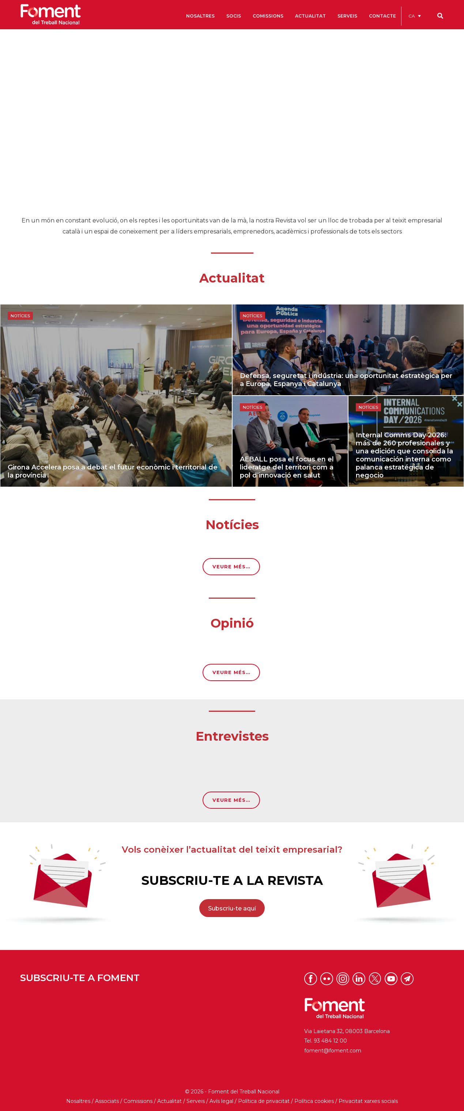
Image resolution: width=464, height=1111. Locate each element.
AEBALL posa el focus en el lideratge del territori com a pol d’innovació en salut (287, 467)
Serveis (195, 1101)
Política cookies (314, 1101)
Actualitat (169, 1101)
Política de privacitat (264, 1101)
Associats (107, 1101)
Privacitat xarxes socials (368, 1101)
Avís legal (221, 1101)
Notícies (20, 315)
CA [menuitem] (411, 16)
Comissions (138, 1101)
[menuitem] (414, 15)
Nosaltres (78, 1101)
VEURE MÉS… (231, 566)
